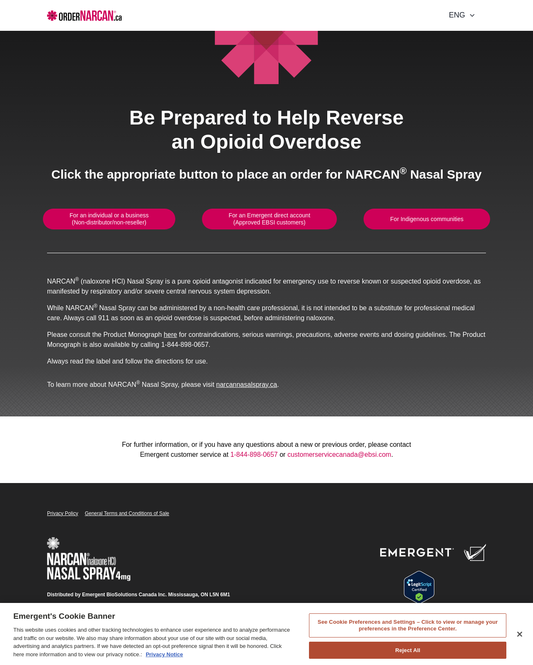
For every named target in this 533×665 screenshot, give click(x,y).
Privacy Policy (62, 513)
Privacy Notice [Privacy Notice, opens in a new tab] (164, 658)
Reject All (407, 654)
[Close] (520, 638)
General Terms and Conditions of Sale (127, 513)
